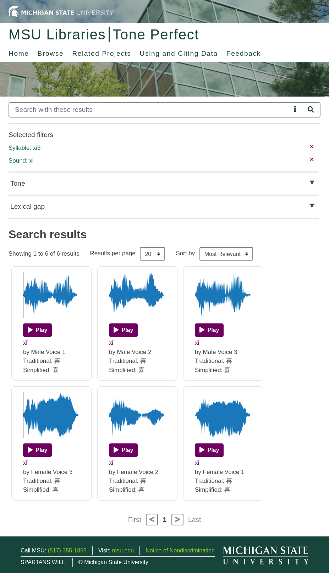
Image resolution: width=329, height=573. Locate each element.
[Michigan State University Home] (61, 11)
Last (194, 519)
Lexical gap (27, 206)
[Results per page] (152, 254)
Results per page (113, 253)
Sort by (185, 253)
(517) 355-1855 (67, 550)
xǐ (25, 342)
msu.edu (123, 550)
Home (19, 53)
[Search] (150, 110)
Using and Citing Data (179, 53)
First (134, 519)
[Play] (37, 330)
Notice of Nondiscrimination (180, 550)
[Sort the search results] (226, 254)
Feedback (243, 53)
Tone (17, 183)
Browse (51, 53)
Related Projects (101, 53)
